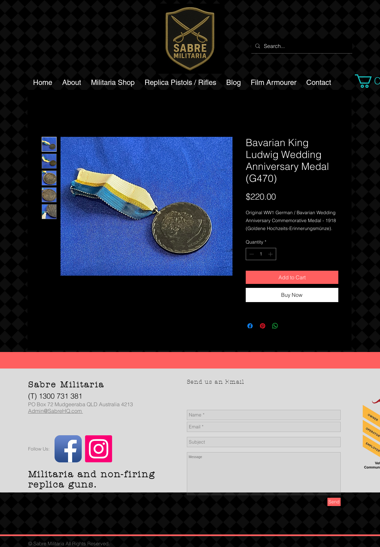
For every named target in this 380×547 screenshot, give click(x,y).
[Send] (334, 502)
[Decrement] (251, 254)
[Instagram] (98, 448)
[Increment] (271, 254)
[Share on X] (288, 326)
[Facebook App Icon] (68, 448)
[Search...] (301, 46)
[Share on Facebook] (250, 326)
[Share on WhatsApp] (275, 326)
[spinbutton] (261, 254)
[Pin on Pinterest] (263, 326)
